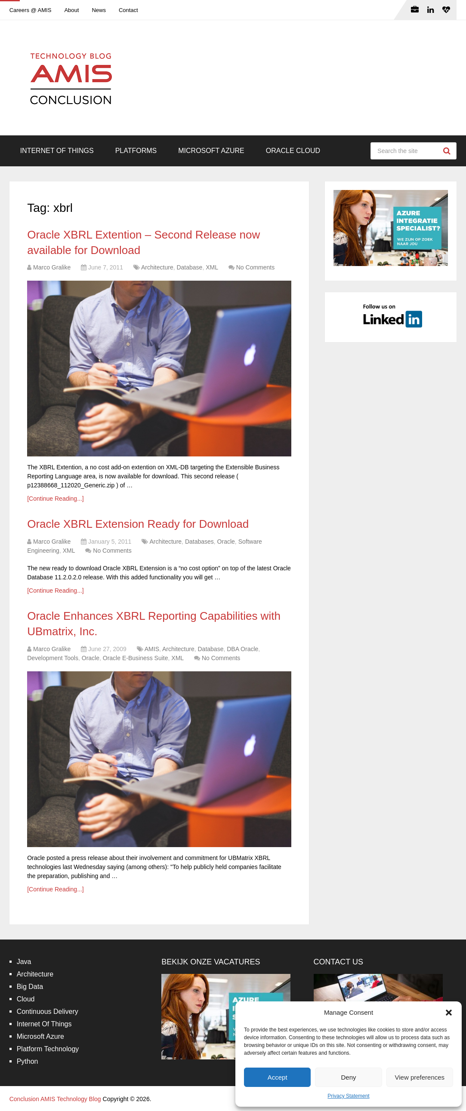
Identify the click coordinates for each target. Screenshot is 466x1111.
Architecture (157, 267)
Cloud (26, 999)
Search (448, 150)
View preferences (420, 1077)
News (99, 10)
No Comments (255, 267)
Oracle (226, 541)
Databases (199, 541)
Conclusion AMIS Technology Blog (55, 1099)
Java (24, 961)
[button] (448, 1012)
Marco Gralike (52, 267)
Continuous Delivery (47, 1011)
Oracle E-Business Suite (135, 658)
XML (212, 267)
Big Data (30, 986)
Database (189, 267)
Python (27, 1061)
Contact (128, 10)
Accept (277, 1077)
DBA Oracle (242, 649)
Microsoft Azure (211, 150)
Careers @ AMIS (30, 10)
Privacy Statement (348, 1096)
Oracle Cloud (293, 150)
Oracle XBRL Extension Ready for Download (138, 523)
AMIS (152, 649)
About (71, 10)
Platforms (136, 150)
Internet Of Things (57, 150)
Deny (348, 1077)
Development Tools (52, 658)
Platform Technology (48, 1049)
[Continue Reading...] (55, 498)
